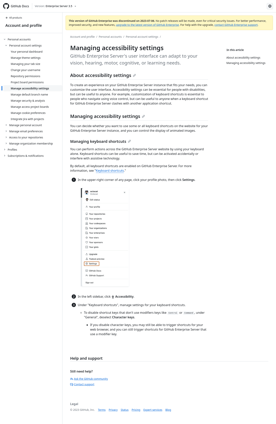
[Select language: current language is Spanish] (270, 6)
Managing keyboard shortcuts (100, 141)
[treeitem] (32, 91)
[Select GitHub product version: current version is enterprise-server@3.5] (55, 6)
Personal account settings (142, 36)
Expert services (152, 410)
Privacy (113, 410)
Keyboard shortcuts (110, 170)
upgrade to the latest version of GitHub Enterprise (147, 25)
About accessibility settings (103, 75)
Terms (102, 410)
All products (13, 17)
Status (125, 410)
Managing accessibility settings (107, 116)
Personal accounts (110, 36)
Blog (168, 410)
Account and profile (23, 25)
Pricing (136, 410)
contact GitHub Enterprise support (236, 25)
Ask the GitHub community (89, 379)
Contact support (82, 384)
